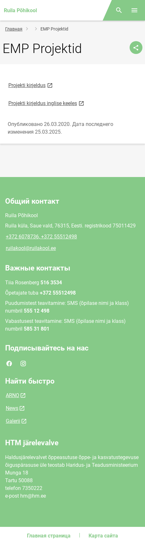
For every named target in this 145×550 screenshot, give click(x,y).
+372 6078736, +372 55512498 (41, 237)
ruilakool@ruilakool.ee (31, 248)
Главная (13, 28)
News (12, 408)
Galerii (13, 421)
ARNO (12, 395)
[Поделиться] (136, 47)
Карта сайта (103, 536)
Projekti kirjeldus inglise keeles (46, 103)
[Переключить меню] (134, 10)
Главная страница (49, 536)
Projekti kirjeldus (31, 85)
